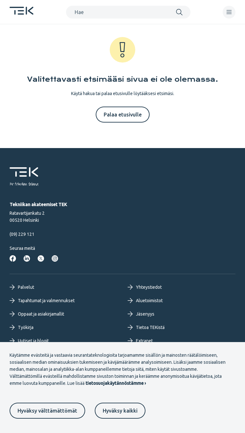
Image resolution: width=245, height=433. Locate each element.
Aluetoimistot (145, 300)
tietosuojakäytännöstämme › (115, 383)
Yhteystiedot (145, 287)
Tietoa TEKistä (146, 327)
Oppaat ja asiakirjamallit (37, 314)
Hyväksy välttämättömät (47, 411)
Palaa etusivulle (123, 114)
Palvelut (22, 287)
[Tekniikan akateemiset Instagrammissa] (55, 258)
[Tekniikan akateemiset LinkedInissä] (27, 258)
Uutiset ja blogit (29, 340)
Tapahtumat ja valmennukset (42, 300)
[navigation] (229, 12)
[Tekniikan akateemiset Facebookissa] (13, 258)
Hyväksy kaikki (120, 411)
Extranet (140, 340)
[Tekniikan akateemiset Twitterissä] (41, 258)
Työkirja (21, 327)
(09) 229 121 (22, 234)
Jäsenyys (141, 314)
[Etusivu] (21, 13)
